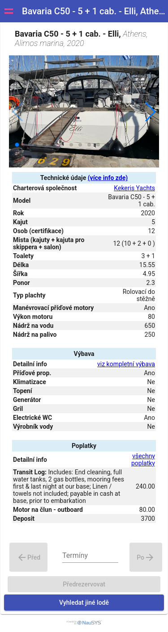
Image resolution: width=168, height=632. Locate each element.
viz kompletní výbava (126, 364)
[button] (150, 111)
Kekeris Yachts (134, 188)
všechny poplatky (143, 459)
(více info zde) (108, 177)
